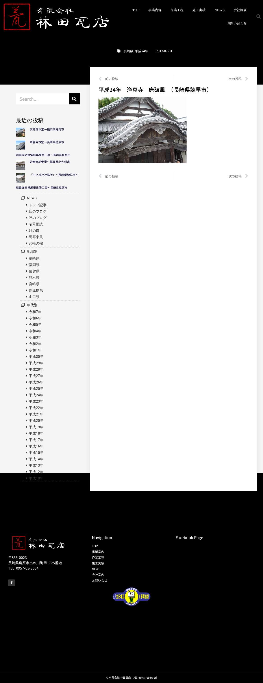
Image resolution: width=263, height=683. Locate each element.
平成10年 (36, 478)
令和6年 (35, 318)
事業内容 (154, 10)
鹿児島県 (36, 290)
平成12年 (36, 472)
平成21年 (36, 414)
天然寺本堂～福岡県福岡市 (47, 129)
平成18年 (36, 433)
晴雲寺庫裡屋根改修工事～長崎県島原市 (41, 187)
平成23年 (36, 401)
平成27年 (36, 376)
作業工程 (176, 10)
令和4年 (35, 331)
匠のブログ (37, 218)
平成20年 (36, 421)
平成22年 (36, 408)
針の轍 (34, 230)
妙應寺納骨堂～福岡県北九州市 (51, 162)
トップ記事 (37, 205)
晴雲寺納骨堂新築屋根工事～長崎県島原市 (43, 155)
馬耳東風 (36, 237)
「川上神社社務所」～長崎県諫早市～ (54, 175)
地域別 (32, 251)
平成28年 (36, 369)
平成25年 (36, 389)
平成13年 (36, 465)
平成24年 (141, 51)
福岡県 (34, 265)
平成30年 (36, 357)
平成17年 (36, 440)
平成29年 (36, 363)
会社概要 (240, 10)
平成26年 (36, 382)
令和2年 (35, 344)
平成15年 (36, 453)
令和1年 (35, 350)
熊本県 (34, 277)
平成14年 (36, 459)
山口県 (34, 297)
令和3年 (35, 337)
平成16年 (36, 446)
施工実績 (199, 10)
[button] (258, 16)
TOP (135, 10)
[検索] (74, 98)
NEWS (219, 10)
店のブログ (37, 211)
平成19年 (36, 427)
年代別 (32, 305)
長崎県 (128, 51)
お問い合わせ (237, 23)
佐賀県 (34, 271)
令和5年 (35, 325)
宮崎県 (34, 284)
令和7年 (35, 312)
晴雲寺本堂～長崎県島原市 (47, 142)
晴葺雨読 (36, 224)
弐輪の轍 (36, 243)
